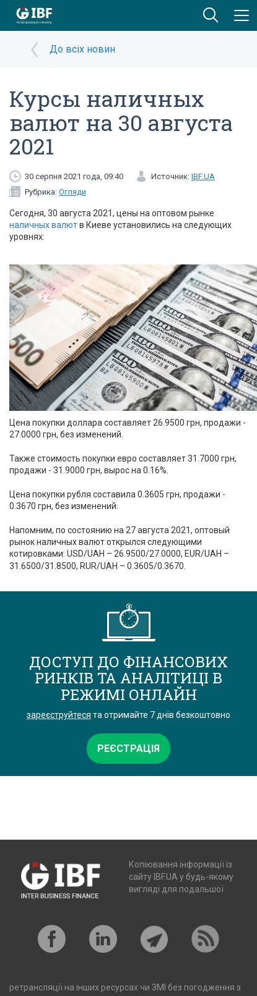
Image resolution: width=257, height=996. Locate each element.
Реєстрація (128, 748)
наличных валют (43, 225)
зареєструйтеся (59, 715)
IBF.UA (203, 176)
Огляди (72, 191)
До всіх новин (82, 49)
